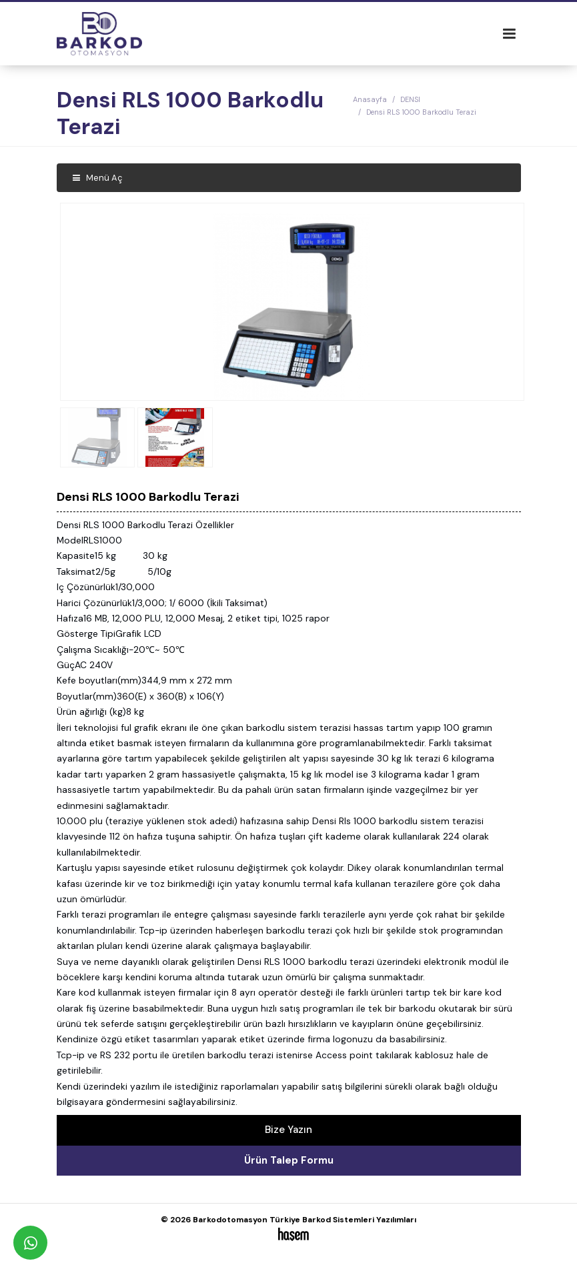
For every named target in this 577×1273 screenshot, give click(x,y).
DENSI (410, 99)
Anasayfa (370, 99)
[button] (509, 301)
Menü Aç (98, 177)
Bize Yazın (288, 1129)
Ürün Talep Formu (289, 1160)
